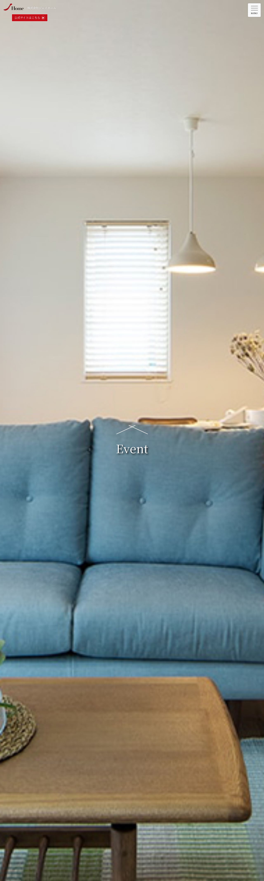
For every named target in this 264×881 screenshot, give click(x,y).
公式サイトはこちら (27, 17)
